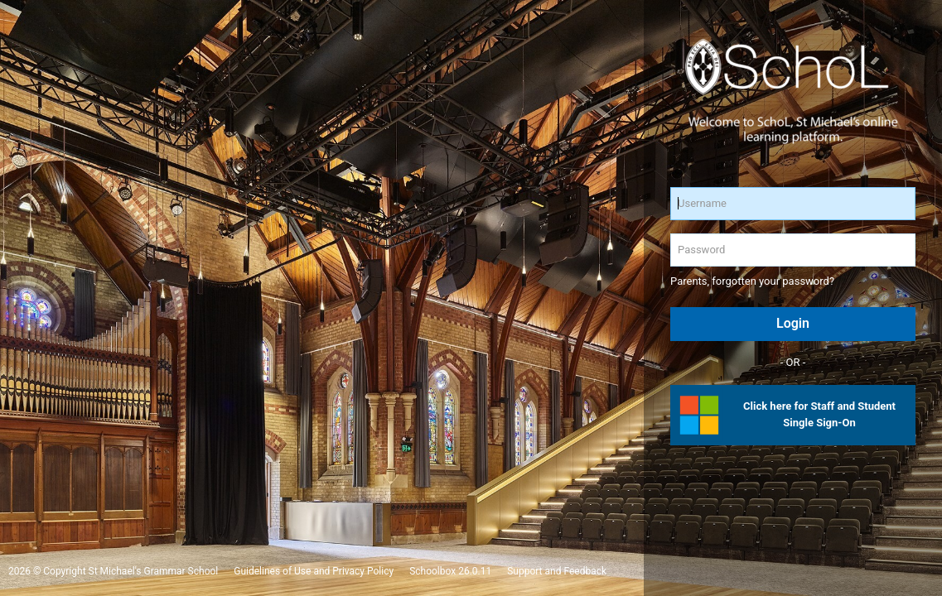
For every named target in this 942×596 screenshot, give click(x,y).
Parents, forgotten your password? (752, 281)
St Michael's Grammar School (154, 571)
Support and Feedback (556, 571)
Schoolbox (432, 571)
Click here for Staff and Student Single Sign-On (819, 415)
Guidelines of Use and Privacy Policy (314, 571)
